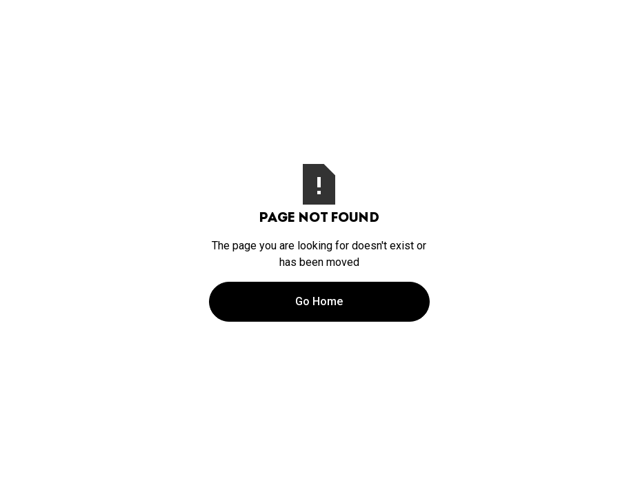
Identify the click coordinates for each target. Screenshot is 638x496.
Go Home (319, 301)
